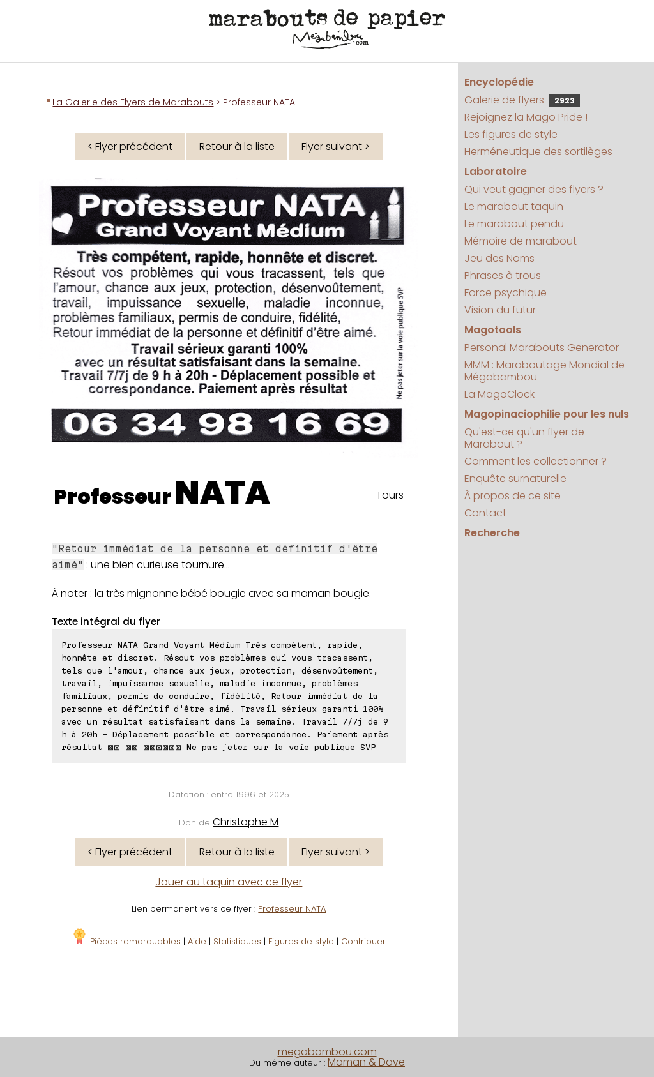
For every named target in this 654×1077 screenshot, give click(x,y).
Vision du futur (500, 310)
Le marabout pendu (514, 223)
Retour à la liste (237, 146)
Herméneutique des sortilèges (538, 151)
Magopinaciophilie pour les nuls (546, 414)
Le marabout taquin (513, 206)
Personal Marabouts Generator (541, 347)
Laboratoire (495, 171)
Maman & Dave (366, 1062)
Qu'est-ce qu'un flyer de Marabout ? (524, 438)
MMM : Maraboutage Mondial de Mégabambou (544, 371)
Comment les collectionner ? (535, 461)
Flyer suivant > (335, 146)
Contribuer (363, 941)
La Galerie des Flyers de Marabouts (132, 102)
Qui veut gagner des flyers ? (534, 189)
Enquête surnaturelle (515, 478)
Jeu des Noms (499, 258)
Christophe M (245, 822)
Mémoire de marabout (520, 241)
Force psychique (505, 292)
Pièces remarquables (126, 941)
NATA (222, 493)
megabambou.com (327, 1051)
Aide (197, 941)
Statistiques (237, 941)
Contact (485, 513)
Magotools (492, 329)
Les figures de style (511, 134)
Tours (390, 495)
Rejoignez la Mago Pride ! (526, 117)
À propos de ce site (512, 495)
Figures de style (301, 941)
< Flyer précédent (129, 146)
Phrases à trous (502, 275)
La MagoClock (499, 394)
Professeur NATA (292, 909)
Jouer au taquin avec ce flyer (228, 882)
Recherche (492, 532)
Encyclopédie (499, 82)
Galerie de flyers (522, 100)
